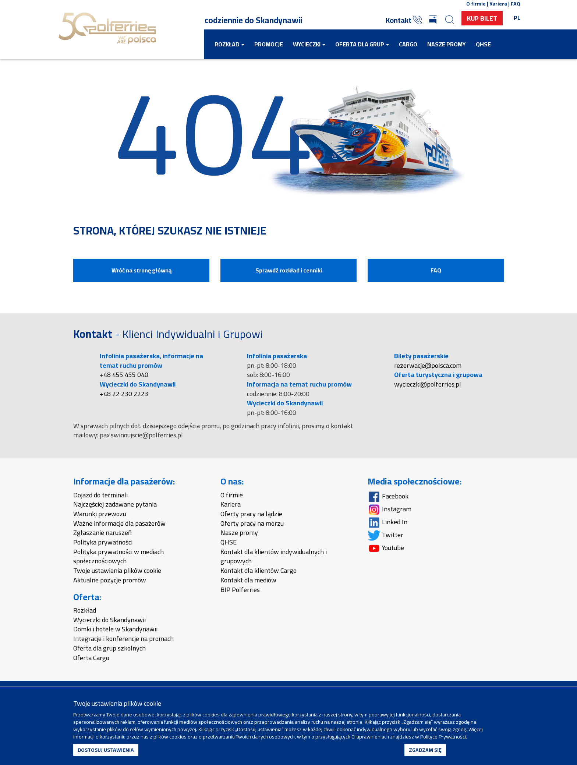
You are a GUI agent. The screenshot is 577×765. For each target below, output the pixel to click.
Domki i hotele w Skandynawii (115, 629)
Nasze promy (446, 44)
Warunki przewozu (99, 514)
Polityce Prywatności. (443, 736)
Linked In (387, 522)
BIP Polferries (240, 590)
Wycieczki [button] (309, 44)
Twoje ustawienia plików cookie (117, 570)
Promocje (268, 44)
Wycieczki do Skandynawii (109, 620)
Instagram (389, 509)
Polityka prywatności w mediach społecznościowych (118, 556)
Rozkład (84, 610)
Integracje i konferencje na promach (123, 638)
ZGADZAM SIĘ (425, 750)
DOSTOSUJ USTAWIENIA (106, 750)
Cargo (408, 44)
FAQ (436, 270)
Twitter (385, 535)
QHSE (483, 44)
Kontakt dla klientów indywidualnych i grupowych (273, 556)
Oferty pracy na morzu (252, 523)
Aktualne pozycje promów (109, 580)
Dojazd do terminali (100, 495)
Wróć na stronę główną (141, 270)
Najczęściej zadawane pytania (115, 504)
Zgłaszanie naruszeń (102, 532)
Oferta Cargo (91, 658)
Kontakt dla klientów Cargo (258, 570)
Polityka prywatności (102, 542)
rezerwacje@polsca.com (427, 365)
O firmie (231, 495)
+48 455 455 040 (124, 375)
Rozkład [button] (229, 44)
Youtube (386, 548)
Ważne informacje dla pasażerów (119, 523)
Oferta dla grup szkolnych (109, 648)
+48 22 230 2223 (124, 394)
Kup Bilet (482, 18)
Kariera (230, 504)
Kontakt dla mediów (248, 580)
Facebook (388, 496)
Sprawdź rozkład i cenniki (288, 270)
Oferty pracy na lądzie (251, 514)
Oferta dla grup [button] (362, 44)
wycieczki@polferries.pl (427, 384)
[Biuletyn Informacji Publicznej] (433, 20)
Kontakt (404, 20)
